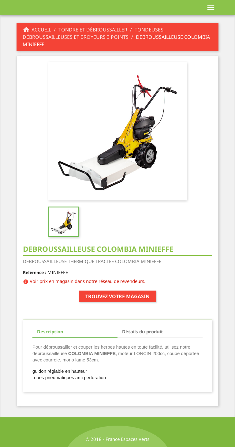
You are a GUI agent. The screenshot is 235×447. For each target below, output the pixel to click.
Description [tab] (50, 331)
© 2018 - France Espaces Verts (117, 439)
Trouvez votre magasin (117, 296)
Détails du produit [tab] (142, 331)
